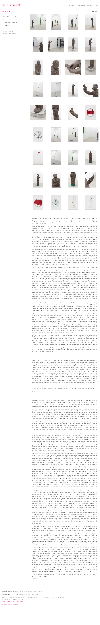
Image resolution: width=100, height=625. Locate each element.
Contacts (90, 5)
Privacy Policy (6, 615)
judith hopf (6, 12)
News (97, 5)
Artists (71, 5)
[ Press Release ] (8, 31)
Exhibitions (81, 5)
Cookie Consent (18, 615)
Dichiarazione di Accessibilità (10, 620)
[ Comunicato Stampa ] (9, 33)
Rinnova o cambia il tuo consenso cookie (12, 617)
